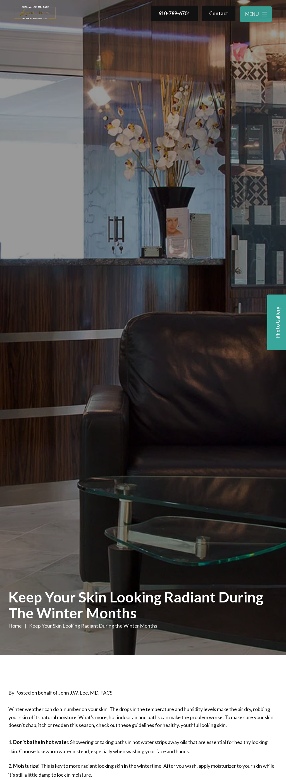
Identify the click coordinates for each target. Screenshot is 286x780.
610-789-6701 (174, 13)
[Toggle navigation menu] (256, 15)
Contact (218, 14)
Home (15, 626)
